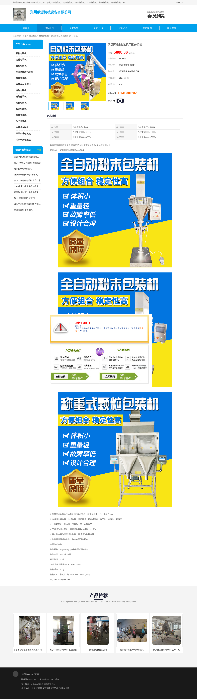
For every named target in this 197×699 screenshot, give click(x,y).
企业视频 (73, 28)
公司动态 (122, 28)
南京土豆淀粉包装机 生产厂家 (27, 180)
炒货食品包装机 (23, 84)
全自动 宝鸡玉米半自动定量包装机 (27, 186)
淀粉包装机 (21, 59)
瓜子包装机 (21, 121)
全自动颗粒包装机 (24, 72)
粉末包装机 (21, 78)
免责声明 (46, 688)
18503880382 (127, 93)
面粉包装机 (44, 36)
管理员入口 (56, 688)
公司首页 (24, 28)
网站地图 (65, 688)
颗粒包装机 (21, 53)
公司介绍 (98, 28)
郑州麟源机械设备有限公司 (32, 684)
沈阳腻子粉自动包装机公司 (26, 175)
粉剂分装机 (21, 96)
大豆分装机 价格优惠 (23, 210)
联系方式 (171, 28)
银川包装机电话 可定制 (24, 198)
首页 (25, 36)
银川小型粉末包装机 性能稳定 (27, 163)
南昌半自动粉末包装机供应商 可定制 (27, 157)
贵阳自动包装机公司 (23, 169)
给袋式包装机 (22, 127)
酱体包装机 (21, 109)
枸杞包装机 (21, 103)
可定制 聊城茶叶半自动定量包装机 (27, 192)
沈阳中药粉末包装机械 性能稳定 (27, 204)
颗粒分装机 (21, 115)
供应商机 (49, 28)
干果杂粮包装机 (23, 133)
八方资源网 (37, 688)
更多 (39, 150)
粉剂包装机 (21, 90)
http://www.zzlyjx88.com (60, 579)
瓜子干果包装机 (23, 140)
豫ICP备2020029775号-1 (49, 679)
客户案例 (147, 28)
